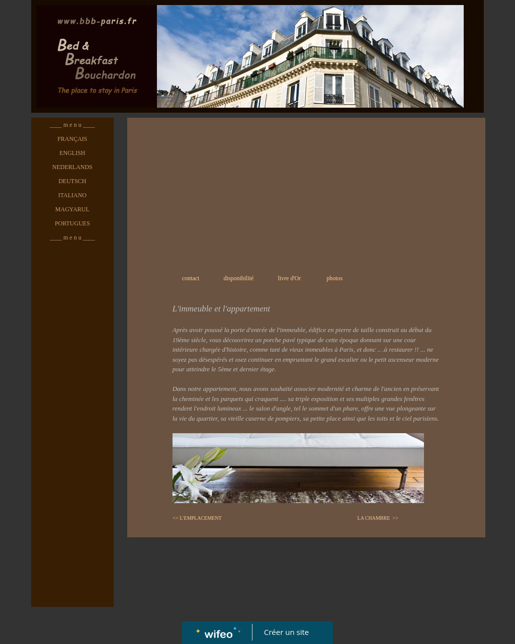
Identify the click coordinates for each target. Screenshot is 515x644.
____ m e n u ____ (72, 124)
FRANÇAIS (72, 138)
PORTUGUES (72, 223)
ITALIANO (72, 195)
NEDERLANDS (72, 167)
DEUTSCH (72, 181)
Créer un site (286, 632)
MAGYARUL (72, 209)
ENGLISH (72, 152)
